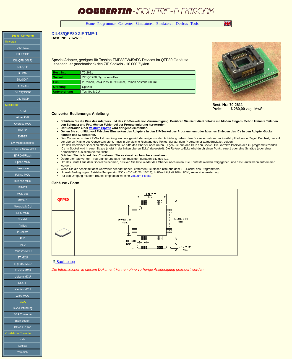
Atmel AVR (22, 117)
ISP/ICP (23, 187)
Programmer (106, 23)
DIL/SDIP (22, 79)
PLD (22, 238)
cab (23, 339)
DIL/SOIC (23, 86)
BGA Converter (22, 314)
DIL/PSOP (22, 54)
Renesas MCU (22, 251)
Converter (125, 23)
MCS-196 (23, 193)
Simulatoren (145, 23)
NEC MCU (22, 213)
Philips (23, 225)
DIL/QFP (22, 66)
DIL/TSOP (22, 98)
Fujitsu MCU (22, 174)
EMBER (23, 136)
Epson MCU (22, 162)
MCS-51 (23, 200)
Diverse (22, 130)
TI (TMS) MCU (23, 263)
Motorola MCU (22, 206)
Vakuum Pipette (100, 128)
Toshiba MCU (22, 270)
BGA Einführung (22, 308)
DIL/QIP (23, 73)
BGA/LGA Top (22, 327)
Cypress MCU (22, 123)
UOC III (22, 283)
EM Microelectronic (22, 142)
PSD (23, 244)
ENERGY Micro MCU (23, 149)
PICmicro (22, 232)
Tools (194, 23)
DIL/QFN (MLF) (22, 60)
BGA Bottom (22, 320)
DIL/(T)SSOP (23, 92)
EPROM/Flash (22, 155)
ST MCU (23, 257)
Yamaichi (22, 352)
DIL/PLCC (22, 47)
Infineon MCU (22, 181)
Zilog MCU (22, 295)
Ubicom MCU (23, 276)
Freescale (23, 168)
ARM (23, 111)
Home (90, 23)
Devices (182, 23)
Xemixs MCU (23, 289)
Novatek (23, 219)
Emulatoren (164, 23)
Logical (22, 345)
